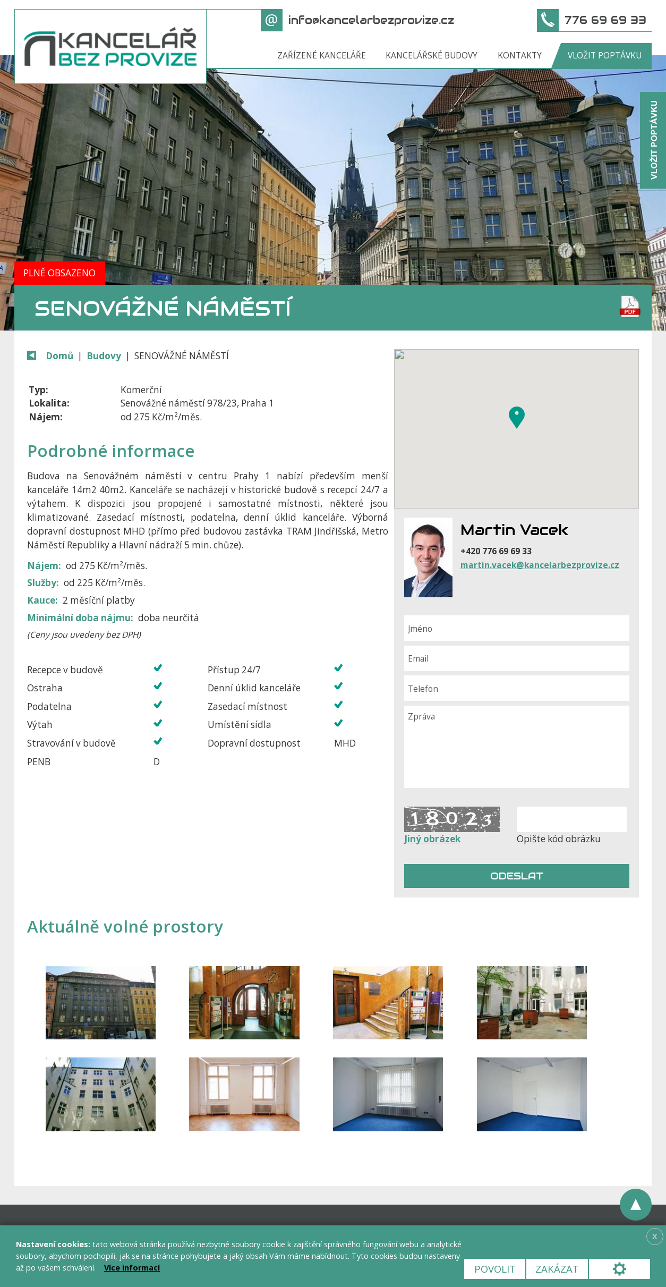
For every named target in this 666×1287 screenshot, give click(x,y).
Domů (59, 356)
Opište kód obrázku (559, 839)
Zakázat (557, 1268)
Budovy (104, 356)
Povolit (495, 1268)
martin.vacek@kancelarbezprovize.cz (539, 565)
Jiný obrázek (432, 839)
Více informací (132, 1268)
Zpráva (516, 747)
